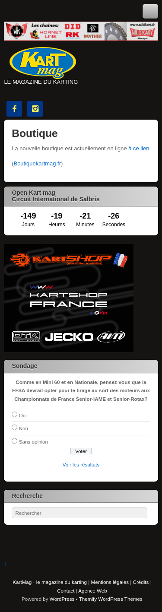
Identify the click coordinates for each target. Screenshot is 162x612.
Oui (23, 415)
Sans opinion (33, 441)
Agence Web (92, 590)
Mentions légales (110, 582)
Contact (65, 590)
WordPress (62, 599)
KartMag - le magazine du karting (50, 582)
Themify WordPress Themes (111, 599)
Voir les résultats (81, 464)
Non (23, 428)
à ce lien (138, 148)
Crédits (141, 582)
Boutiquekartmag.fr (37, 163)
